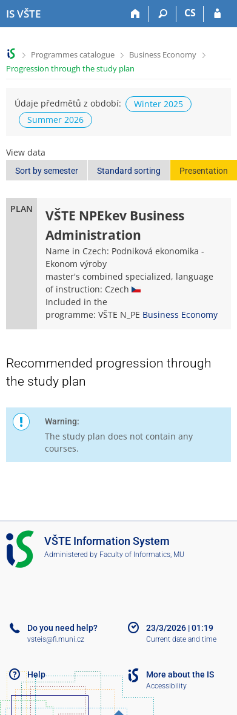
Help (36, 674)
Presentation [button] (203, 171)
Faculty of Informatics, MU (141, 554)
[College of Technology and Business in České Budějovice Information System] (23, 14)
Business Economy (162, 54)
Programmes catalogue (73, 54)
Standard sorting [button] (129, 171)
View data (25, 152)
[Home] (135, 14)
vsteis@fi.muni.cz (55, 639)
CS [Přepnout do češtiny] (190, 12)
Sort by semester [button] (46, 171)
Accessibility (166, 686)
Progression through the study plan (70, 68)
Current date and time (181, 639)
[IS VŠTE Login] (217, 14)
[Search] (162, 14)
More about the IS (180, 674)
